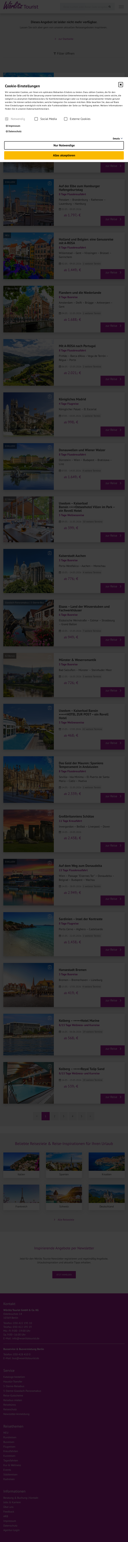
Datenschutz (14, 131)
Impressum (13, 126)
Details (116, 138)
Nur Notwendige (64, 145)
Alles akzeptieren (64, 155)
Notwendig (15, 119)
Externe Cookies (77, 119)
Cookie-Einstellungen (22, 86)
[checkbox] (6, 119)
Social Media (45, 119)
